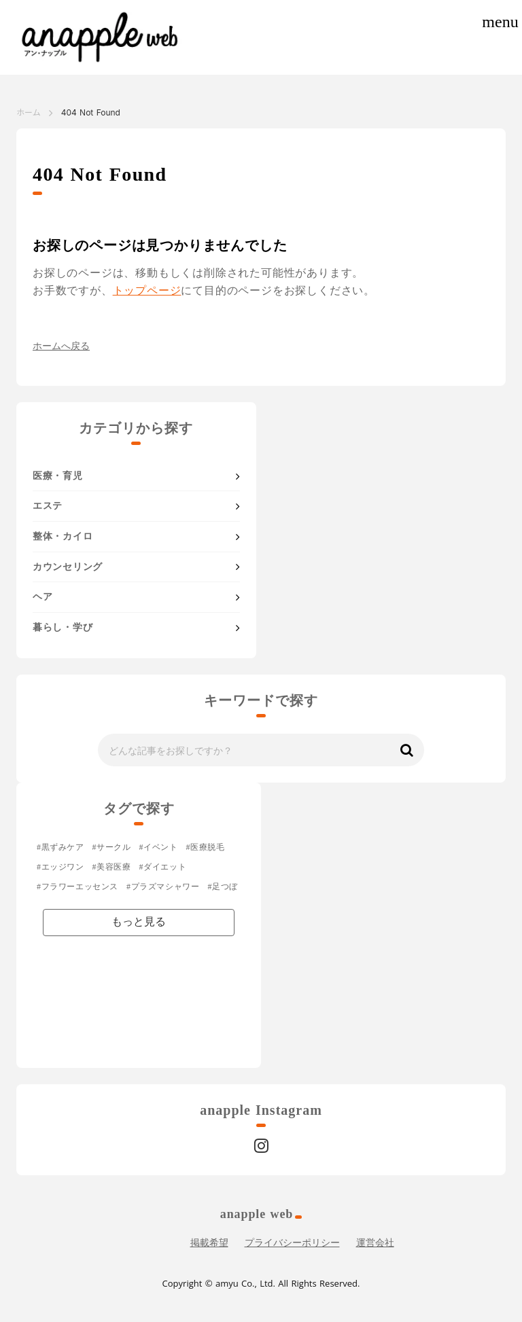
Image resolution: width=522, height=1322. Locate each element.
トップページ (147, 290)
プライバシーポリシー (292, 1243)
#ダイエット (163, 867)
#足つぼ (222, 886)
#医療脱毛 (205, 847)
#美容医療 (111, 867)
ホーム (28, 112)
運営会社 (375, 1243)
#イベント (158, 847)
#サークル (111, 847)
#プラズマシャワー (162, 886)
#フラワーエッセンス (77, 886)
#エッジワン (60, 867)
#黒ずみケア (60, 847)
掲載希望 (209, 1243)
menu (500, 22)
